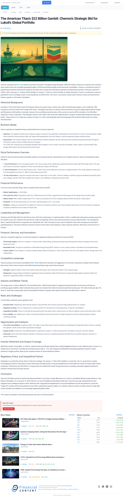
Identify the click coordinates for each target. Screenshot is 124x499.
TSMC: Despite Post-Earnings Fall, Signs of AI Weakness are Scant (43, 470)
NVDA (40, 438)
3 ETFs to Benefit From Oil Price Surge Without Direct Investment (42, 457)
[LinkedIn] (107, 489)
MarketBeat (25, 426)
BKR (40, 464)
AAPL (78, 422)
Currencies (27, 12)
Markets (5, 7)
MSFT (78, 435)
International (36, 12)
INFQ (33, 438)
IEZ (46, 464)
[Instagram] (111, 489)
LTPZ (41, 426)
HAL (43, 464)
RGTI (43, 438)
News (20, 12)
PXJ (48, 464)
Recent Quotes (90, 2)
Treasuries (45, 12)
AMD (78, 425)
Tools (28, 7)
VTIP (47, 426)
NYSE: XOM (34, 263)
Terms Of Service (73, 490)
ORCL (78, 439)
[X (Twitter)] (99, 489)
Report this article (8, 408)
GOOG (79, 430)
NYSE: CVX (18, 85)
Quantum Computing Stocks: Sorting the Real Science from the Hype (43, 432)
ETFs (21, 7)
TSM (46, 477)
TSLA (78, 442)
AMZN (78, 420)
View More (71, 415)
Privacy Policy (63, 490)
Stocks (13, 7)
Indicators (117, 2)
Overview (13, 12)
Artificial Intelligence (36, 477)
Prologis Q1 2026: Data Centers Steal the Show (36, 445)
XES (54, 464)
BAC (78, 427)
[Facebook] (103, 489)
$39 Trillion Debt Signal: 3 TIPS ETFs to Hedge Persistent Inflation (43, 419)
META (78, 432)
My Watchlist (104, 2)
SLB (51, 464)
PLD (33, 451)
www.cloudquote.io (67, 486)
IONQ (37, 438)
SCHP (44, 426)
